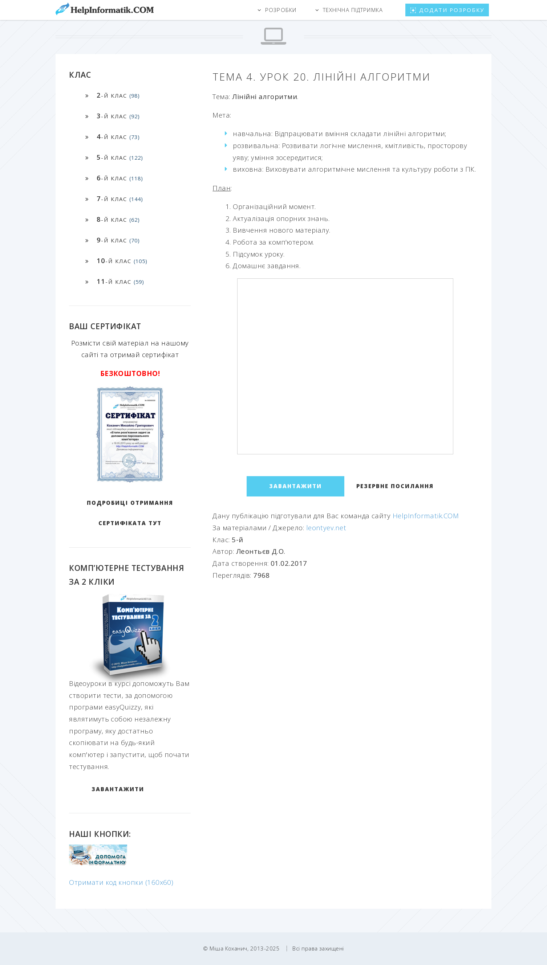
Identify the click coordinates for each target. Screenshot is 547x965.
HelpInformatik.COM (426, 515)
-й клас (118, 95)
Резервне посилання (395, 486)
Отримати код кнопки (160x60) (121, 882)
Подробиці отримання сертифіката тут (130, 513)
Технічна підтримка (353, 9)
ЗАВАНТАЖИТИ (118, 789)
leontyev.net (326, 527)
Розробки (280, 9)
